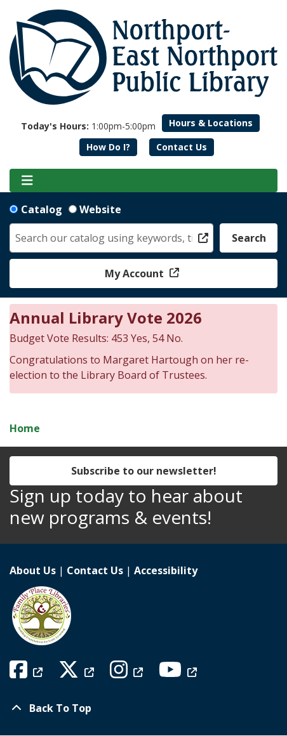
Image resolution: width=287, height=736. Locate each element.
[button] (88, 126)
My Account (135, 273)
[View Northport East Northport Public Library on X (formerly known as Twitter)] (77, 673)
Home (25, 428)
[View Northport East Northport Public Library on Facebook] (28, 673)
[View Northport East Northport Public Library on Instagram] (128, 673)
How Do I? (108, 147)
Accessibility (165, 570)
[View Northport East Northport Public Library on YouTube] (179, 673)
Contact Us (181, 147)
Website (100, 209)
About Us (33, 570)
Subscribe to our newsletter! (144, 471)
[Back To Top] (143, 708)
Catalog (41, 209)
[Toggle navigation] (27, 181)
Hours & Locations (211, 123)
